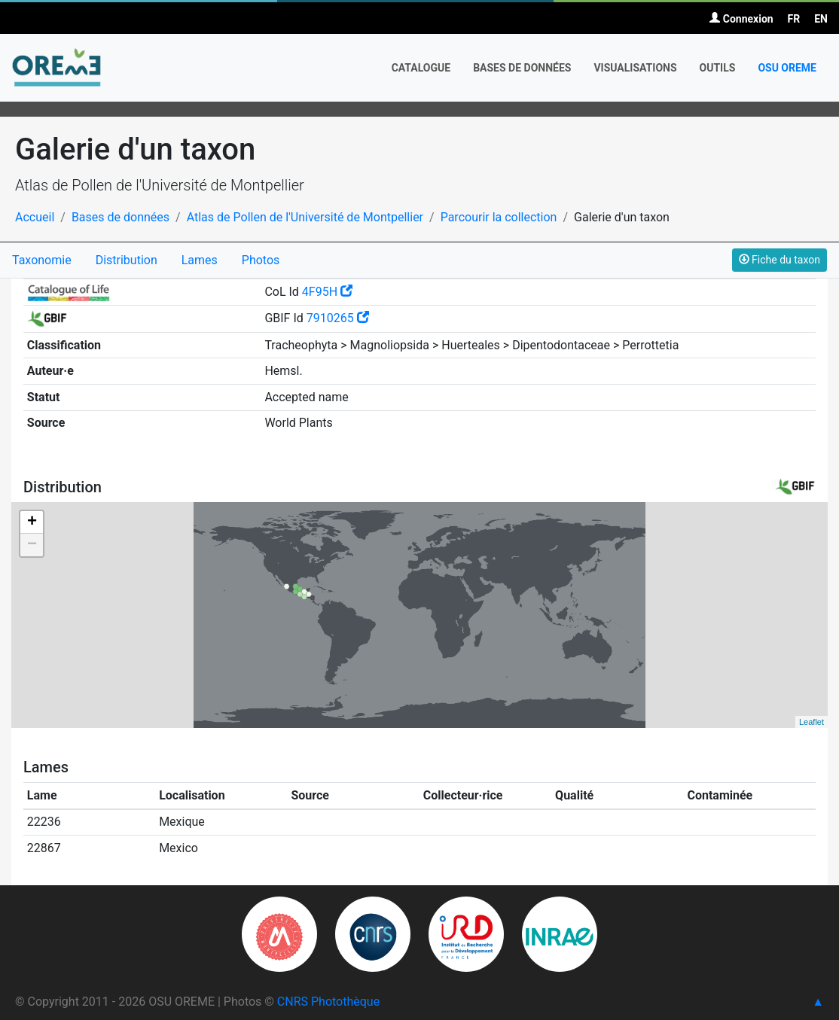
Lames (200, 260)
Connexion (741, 19)
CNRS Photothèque (328, 1001)
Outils (718, 68)
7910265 (338, 318)
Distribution (126, 260)
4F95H (327, 292)
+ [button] (32, 522)
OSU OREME (787, 68)
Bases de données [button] (522, 68)
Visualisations (634, 68)
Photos (261, 260)
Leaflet (811, 721)
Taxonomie (42, 260)
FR (794, 19)
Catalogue (421, 68)
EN (821, 19)
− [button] (32, 545)
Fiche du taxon (779, 260)
